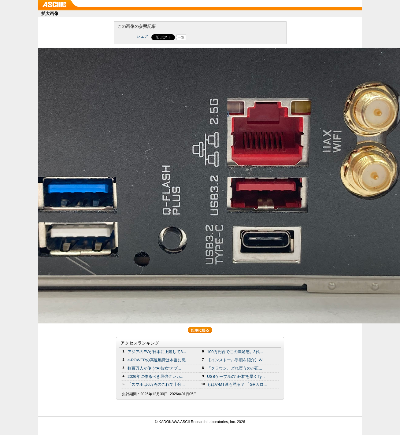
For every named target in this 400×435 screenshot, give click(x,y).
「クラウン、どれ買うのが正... (234, 368)
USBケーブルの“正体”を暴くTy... (236, 376)
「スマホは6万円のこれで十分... (156, 384)
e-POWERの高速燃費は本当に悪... (158, 360)
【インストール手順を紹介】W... (236, 360)
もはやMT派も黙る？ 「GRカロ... (237, 384)
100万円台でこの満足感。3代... (235, 351)
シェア (142, 36)
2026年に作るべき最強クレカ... (155, 376)
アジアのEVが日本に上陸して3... (157, 351)
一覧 (181, 37)
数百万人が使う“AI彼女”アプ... (154, 368)
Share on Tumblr (222, 37)
